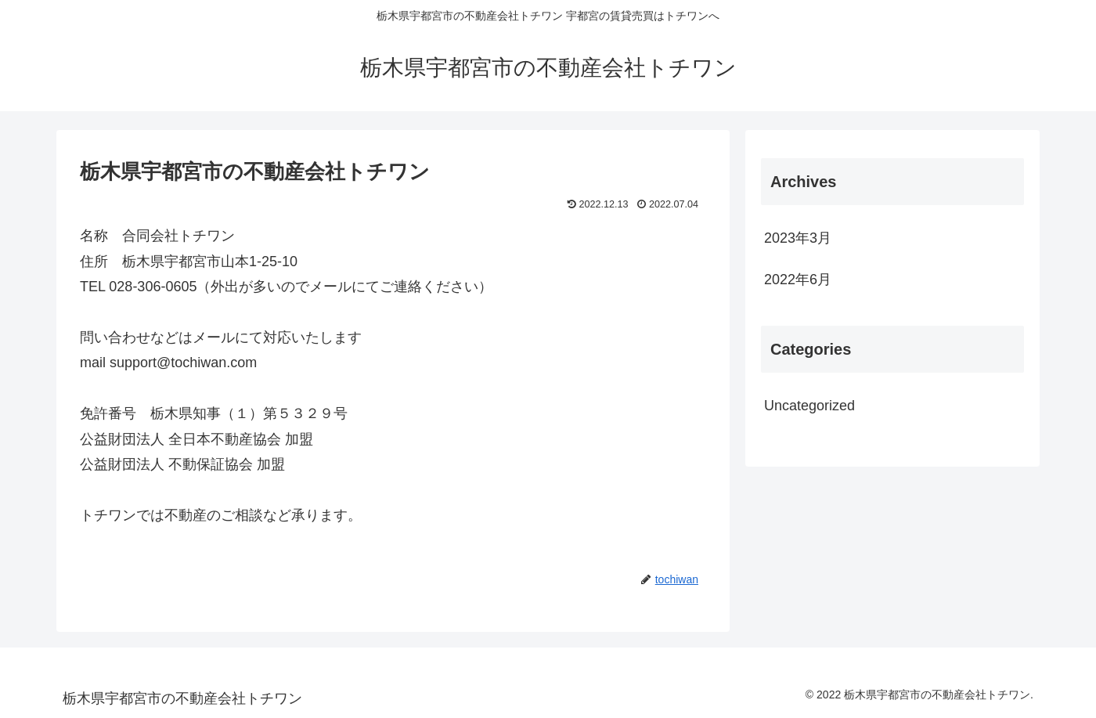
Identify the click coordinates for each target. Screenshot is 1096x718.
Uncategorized (809, 405)
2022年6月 (797, 279)
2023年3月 (797, 238)
